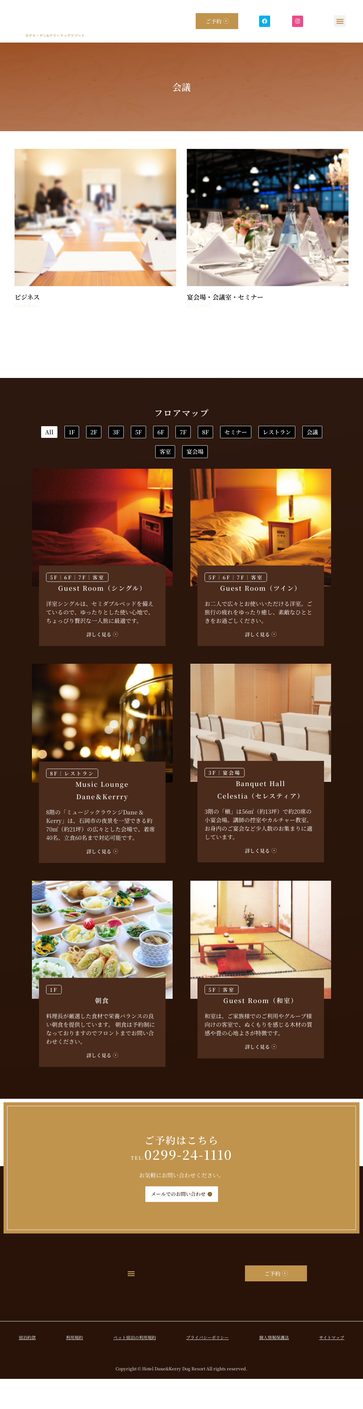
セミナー (168, 457)
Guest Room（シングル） (102, 618)
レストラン (232, 457)
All (69, 434)
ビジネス (27, 296)
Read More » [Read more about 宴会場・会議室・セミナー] (200, 305)
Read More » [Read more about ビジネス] (28, 305)
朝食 (102, 1030)
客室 (154, 480)
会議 (290, 457)
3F (204, 434)
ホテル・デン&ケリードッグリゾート (55, 35)
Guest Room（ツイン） (260, 618)
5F (249, 434)
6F (294, 434)
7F (70, 457)
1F (115, 434)
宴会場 (206, 480)
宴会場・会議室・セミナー (225, 296)
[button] (340, 21)
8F (115, 457)
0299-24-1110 (181, 1184)
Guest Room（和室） (260, 1030)
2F (159, 434)
